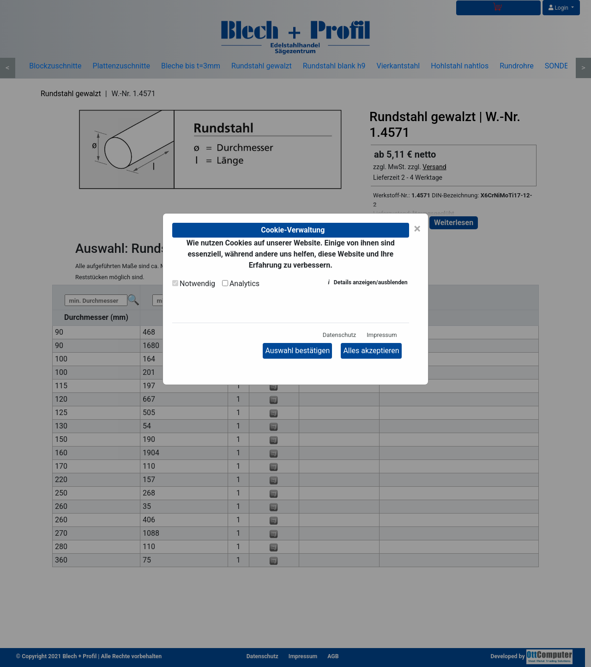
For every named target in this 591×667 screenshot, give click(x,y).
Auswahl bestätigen (297, 350)
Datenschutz (339, 334)
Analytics (244, 283)
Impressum (382, 334)
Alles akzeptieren (371, 350)
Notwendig (197, 283)
